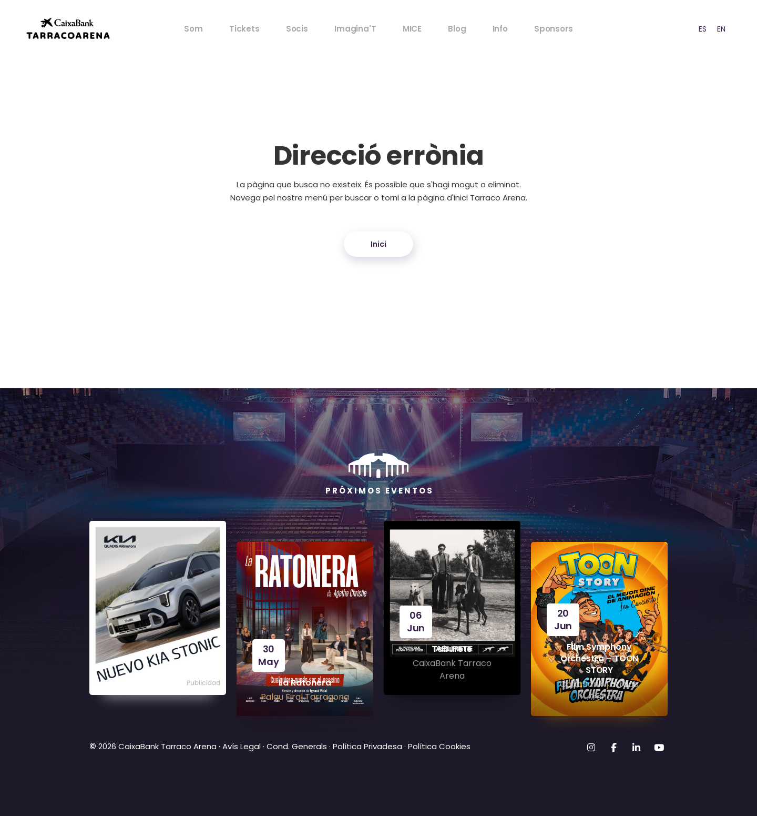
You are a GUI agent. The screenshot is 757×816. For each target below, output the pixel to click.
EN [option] (721, 29)
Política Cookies (439, 746)
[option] (702, 29)
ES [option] (703, 29)
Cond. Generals (297, 746)
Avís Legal (241, 746)
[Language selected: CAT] (706, 29)
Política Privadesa (367, 746)
